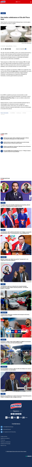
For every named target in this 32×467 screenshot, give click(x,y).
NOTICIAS (24, 112)
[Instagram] (17, 414)
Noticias (3, 13)
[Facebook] (11, 414)
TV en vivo (3, 440)
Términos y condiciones (5, 441)
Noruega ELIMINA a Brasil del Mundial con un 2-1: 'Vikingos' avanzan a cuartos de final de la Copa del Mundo (17, 151)
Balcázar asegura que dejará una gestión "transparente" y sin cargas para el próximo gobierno (14, 260)
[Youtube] (15, 414)
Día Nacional (19, 112)
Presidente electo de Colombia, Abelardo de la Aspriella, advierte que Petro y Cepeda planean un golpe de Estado (15, 205)
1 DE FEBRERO (12, 112)
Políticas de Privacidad (5, 443)
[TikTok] (20, 414)
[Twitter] (13, 414)
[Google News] (19, 414)
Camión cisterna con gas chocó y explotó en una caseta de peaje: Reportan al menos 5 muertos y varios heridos (16, 143)
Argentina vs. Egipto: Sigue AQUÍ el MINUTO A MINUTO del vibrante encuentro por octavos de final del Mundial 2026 (16, 342)
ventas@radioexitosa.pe (8, 426)
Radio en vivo (3, 445)
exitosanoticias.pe (7, 429)
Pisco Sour (3, 114)
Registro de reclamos (5, 438)
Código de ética (4, 436)
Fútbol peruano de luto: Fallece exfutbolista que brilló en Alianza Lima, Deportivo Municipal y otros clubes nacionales (16, 138)
